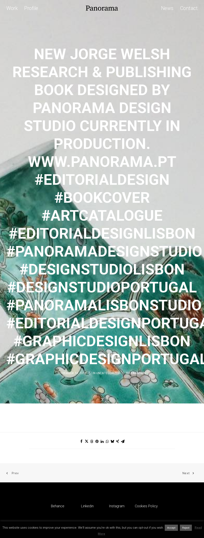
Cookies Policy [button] (146, 470)
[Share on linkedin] (102, 405)
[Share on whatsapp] (107, 405)
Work (12, 8)
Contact (189, 8)
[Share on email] (122, 405)
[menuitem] (13, 8)
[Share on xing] (117, 405)
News (167, 8)
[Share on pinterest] (96, 405)
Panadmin (138, 355)
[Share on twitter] (86, 405)
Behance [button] (57, 470)
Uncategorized (108, 355)
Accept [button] (171, 527)
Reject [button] (185, 527)
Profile (31, 8)
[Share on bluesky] (112, 405)
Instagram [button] (117, 470)
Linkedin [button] (87, 470)
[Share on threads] (91, 405)
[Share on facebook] (81, 405)
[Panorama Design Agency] (102, 8)
